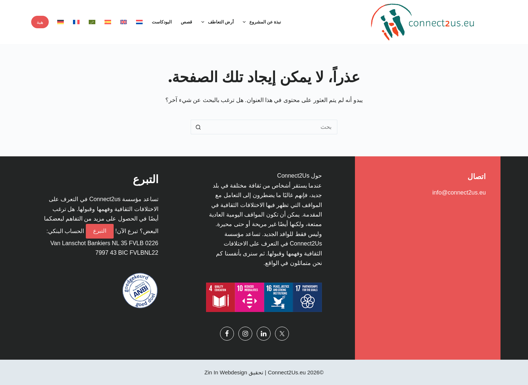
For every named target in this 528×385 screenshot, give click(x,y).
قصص (186, 22)
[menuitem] (139, 22)
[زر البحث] (198, 127)
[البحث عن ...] (271, 127)
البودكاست (162, 22)
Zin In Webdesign (226, 372)
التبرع (99, 230)
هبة (40, 22)
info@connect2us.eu (459, 192)
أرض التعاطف (216, 22)
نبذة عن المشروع (260, 22)
